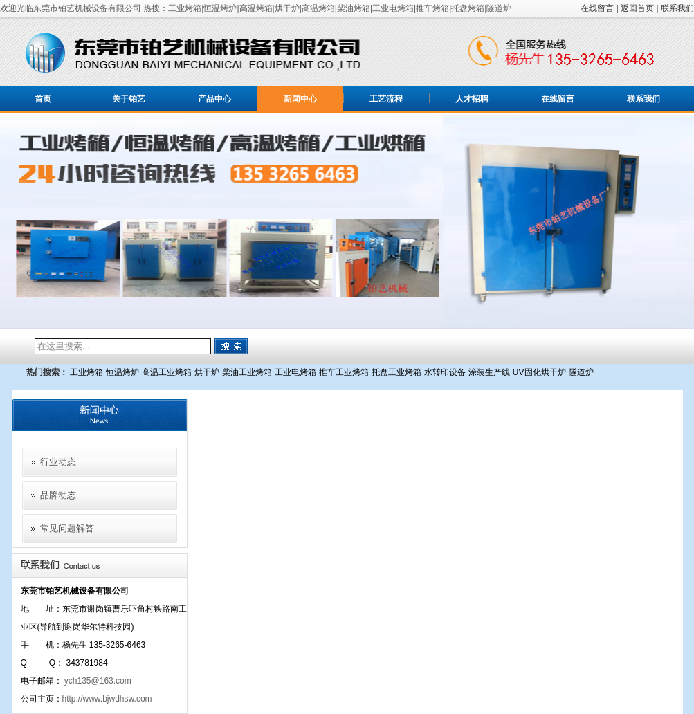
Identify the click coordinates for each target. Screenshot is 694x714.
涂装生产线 (489, 372)
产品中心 (214, 99)
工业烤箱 (86, 372)
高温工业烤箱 (167, 372)
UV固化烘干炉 (539, 372)
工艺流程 (386, 99)
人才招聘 (471, 99)
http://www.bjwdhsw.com (107, 699)
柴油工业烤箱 (247, 372)
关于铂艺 (128, 99)
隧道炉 (581, 372)
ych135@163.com (97, 681)
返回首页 (637, 8)
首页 (43, 99)
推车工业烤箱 (344, 372)
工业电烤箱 (295, 372)
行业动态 (58, 462)
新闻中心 (300, 99)
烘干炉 (206, 372)
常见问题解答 (67, 528)
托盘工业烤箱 (396, 372)
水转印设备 (445, 372)
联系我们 (677, 8)
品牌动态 (58, 495)
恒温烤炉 (122, 372)
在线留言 (597, 8)
